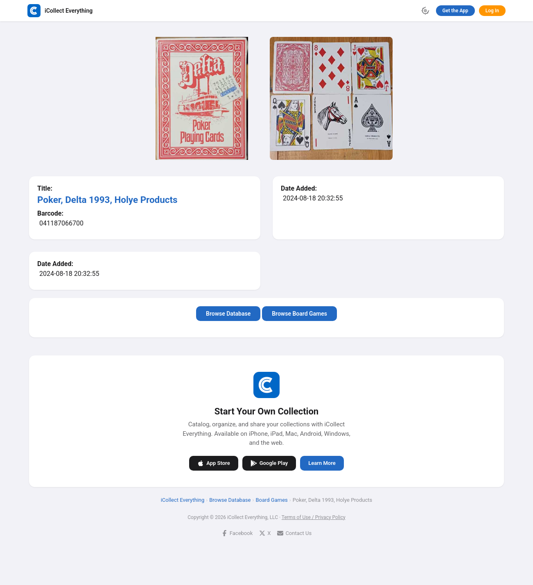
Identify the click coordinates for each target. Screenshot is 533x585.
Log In (492, 11)
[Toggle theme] (425, 10)
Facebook (237, 533)
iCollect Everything (183, 499)
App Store (213, 463)
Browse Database (228, 313)
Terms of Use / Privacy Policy (314, 517)
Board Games (271, 499)
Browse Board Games (299, 313)
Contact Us (294, 533)
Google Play (269, 463)
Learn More (321, 463)
